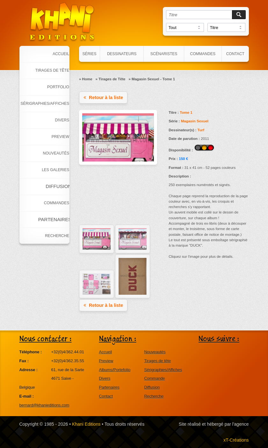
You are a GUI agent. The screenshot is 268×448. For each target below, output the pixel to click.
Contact (235, 54)
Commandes (202, 54)
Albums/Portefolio (115, 370)
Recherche (153, 396)
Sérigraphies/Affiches (163, 370)
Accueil (105, 352)
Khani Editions (86, 424)
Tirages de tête (157, 361)
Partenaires (109, 387)
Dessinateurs (121, 54)
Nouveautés (154, 352)
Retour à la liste (103, 97)
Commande (154, 378)
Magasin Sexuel (194, 121)
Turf (200, 130)
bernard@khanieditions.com (44, 405)
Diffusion (152, 387)
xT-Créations (236, 440)
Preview (106, 361)
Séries (89, 54)
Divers (105, 378)
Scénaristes (163, 54)
